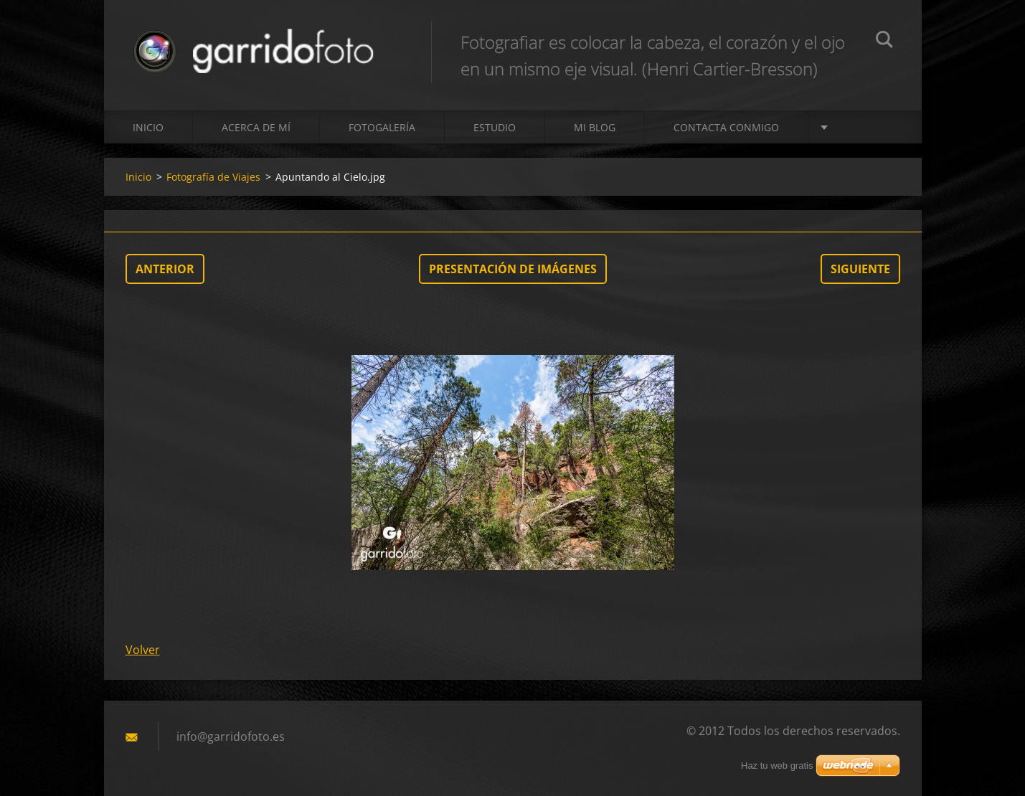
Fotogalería (382, 127)
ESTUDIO (494, 127)
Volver (143, 650)
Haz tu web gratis (777, 765)
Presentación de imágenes (513, 269)
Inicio (148, 127)
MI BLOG (594, 127)
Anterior (165, 269)
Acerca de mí (256, 127)
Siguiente (860, 269)
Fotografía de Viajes (213, 177)
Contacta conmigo (726, 127)
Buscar (884, 42)
